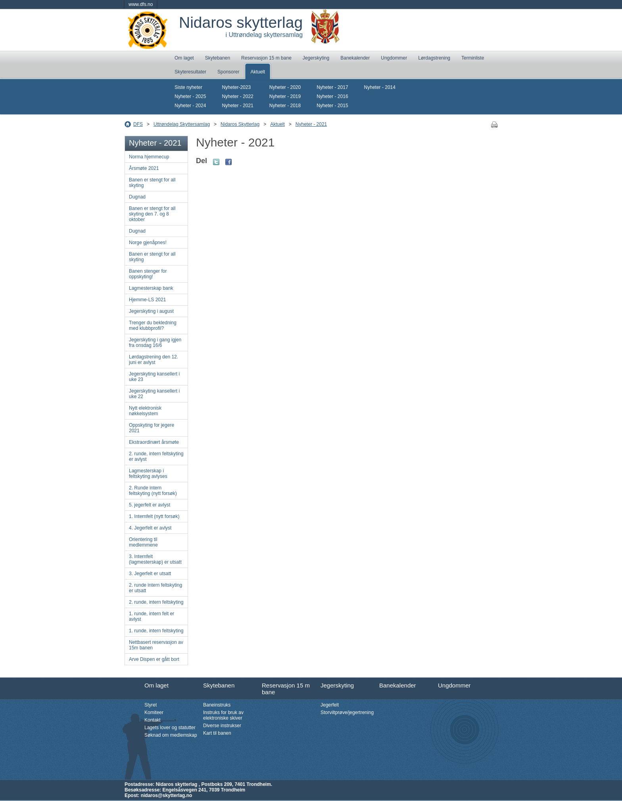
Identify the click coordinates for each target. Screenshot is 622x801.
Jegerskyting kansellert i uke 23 (154, 376)
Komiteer (153, 712)
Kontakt (152, 720)
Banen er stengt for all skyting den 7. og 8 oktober (152, 214)
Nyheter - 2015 (332, 105)
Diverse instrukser (222, 725)
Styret (150, 705)
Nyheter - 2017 (332, 87)
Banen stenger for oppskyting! (148, 273)
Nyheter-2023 (236, 87)
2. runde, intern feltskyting (156, 602)
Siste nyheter (188, 87)
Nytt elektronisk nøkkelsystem (145, 410)
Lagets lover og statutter (170, 727)
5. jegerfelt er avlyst (149, 505)
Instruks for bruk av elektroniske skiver (223, 715)
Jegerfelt (330, 705)
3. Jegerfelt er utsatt (150, 573)
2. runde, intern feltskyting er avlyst (156, 456)
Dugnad (137, 197)
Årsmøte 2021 (144, 168)
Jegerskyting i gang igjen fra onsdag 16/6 (155, 342)
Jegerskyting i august (151, 311)
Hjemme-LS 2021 (147, 299)
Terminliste (472, 58)
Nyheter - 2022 (237, 96)
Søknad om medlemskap (170, 735)
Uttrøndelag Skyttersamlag (182, 124)
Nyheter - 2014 (379, 87)
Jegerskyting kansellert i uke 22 (154, 393)
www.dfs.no (141, 4)
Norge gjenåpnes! (148, 242)
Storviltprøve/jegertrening (347, 712)
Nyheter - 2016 (332, 96)
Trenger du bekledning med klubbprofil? (153, 325)
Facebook (228, 162)
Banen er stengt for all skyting (152, 182)
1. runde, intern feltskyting (156, 630)
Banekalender (355, 58)
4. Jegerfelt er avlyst (150, 528)
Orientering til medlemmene (143, 542)
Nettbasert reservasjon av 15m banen (156, 645)
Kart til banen (217, 733)
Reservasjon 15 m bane (266, 58)
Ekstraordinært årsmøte (154, 442)
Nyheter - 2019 (285, 96)
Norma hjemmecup (149, 157)
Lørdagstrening (434, 58)
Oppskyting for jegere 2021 (151, 427)
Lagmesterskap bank (151, 288)
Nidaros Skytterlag (240, 124)
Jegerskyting (316, 58)
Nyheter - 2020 (285, 87)
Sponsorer (228, 72)
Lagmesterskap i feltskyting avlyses (148, 473)
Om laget (184, 58)
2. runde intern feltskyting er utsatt (155, 587)
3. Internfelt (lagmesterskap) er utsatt (155, 559)
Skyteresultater (190, 72)
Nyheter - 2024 (190, 105)
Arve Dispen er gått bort (154, 659)
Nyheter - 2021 (237, 105)
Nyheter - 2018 (285, 105)
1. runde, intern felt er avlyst (151, 616)
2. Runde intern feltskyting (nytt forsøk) (153, 490)
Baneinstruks (216, 705)
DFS (138, 124)
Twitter (216, 162)
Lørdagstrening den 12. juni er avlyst (153, 359)
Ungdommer (394, 58)
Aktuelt (257, 72)
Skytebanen (217, 58)
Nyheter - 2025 (190, 96)
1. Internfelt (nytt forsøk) (154, 516)
